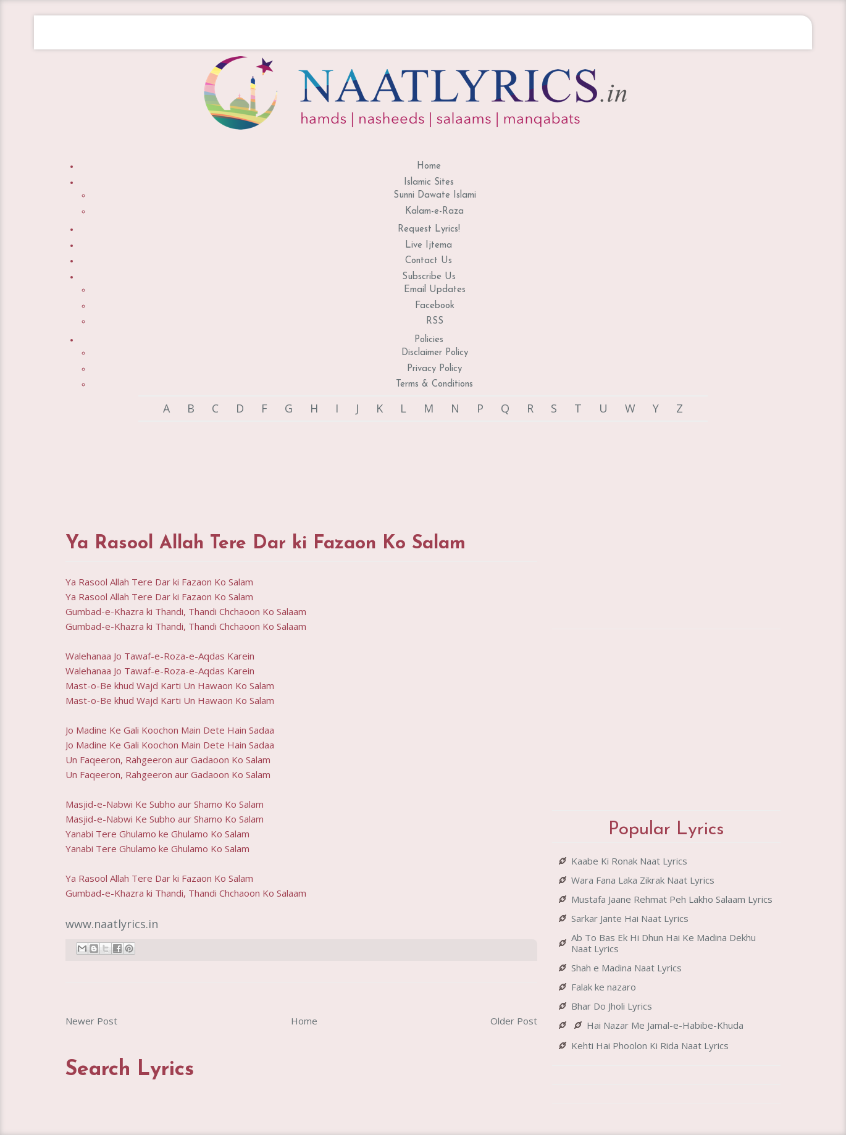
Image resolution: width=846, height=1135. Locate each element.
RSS (434, 321)
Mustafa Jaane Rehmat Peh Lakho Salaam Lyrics (672, 899)
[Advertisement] (301, 465)
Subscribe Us (429, 277)
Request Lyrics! (429, 229)
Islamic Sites (429, 182)
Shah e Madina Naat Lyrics (626, 967)
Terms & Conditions (434, 384)
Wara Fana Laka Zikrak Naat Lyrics (642, 880)
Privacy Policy (434, 369)
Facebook (434, 306)
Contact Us (428, 261)
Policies (428, 340)
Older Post (513, 1021)
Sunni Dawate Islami (434, 195)
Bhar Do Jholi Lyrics (611, 1005)
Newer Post (91, 1021)
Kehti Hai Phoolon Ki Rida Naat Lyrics (650, 1045)
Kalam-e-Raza (434, 211)
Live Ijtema (428, 245)
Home (429, 166)
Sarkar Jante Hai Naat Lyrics (630, 918)
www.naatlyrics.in (111, 923)
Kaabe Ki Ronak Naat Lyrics (629, 860)
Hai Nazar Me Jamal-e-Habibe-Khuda (665, 1025)
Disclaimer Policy (434, 353)
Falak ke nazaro (603, 986)
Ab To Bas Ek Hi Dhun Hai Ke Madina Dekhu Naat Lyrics (663, 943)
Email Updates (435, 290)
